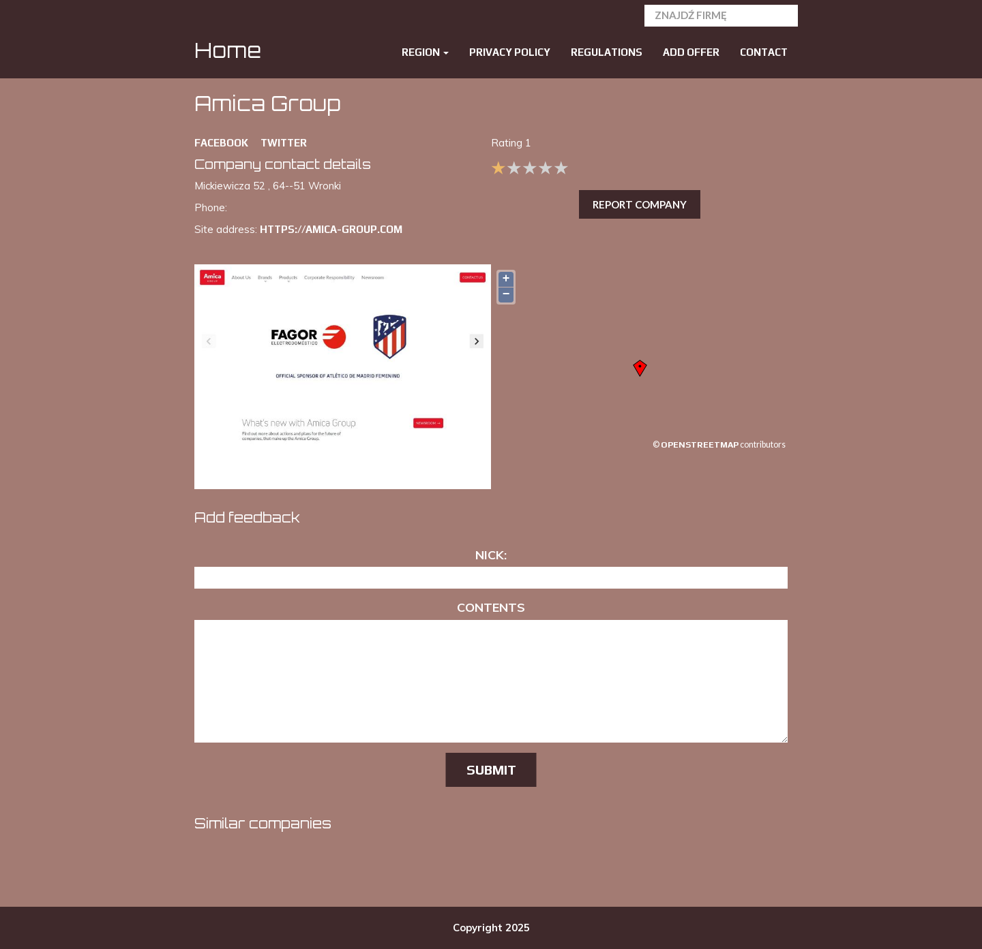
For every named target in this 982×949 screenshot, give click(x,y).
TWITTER (284, 143)
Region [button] (425, 52)
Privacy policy (509, 52)
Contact (764, 52)
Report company (640, 204)
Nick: (491, 555)
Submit (491, 769)
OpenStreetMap (700, 444)
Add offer (691, 52)
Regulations (606, 52)
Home (227, 50)
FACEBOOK (221, 143)
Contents (491, 607)
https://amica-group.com (331, 229)
